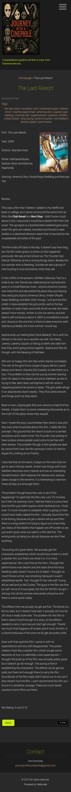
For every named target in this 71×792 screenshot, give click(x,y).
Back (8, 722)
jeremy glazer (29, 121)
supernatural (38, 115)
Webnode (42, 784)
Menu (62, 6)
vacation (53, 115)
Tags (4, 103)
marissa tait (22, 115)
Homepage (25, 78)
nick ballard (61, 118)
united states (11, 118)
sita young (27, 118)
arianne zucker (43, 118)
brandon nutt (30, 108)
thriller (63, 115)
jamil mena (45, 121)
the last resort (12, 108)
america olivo (45, 111)
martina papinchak (24, 111)
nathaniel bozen (48, 108)
